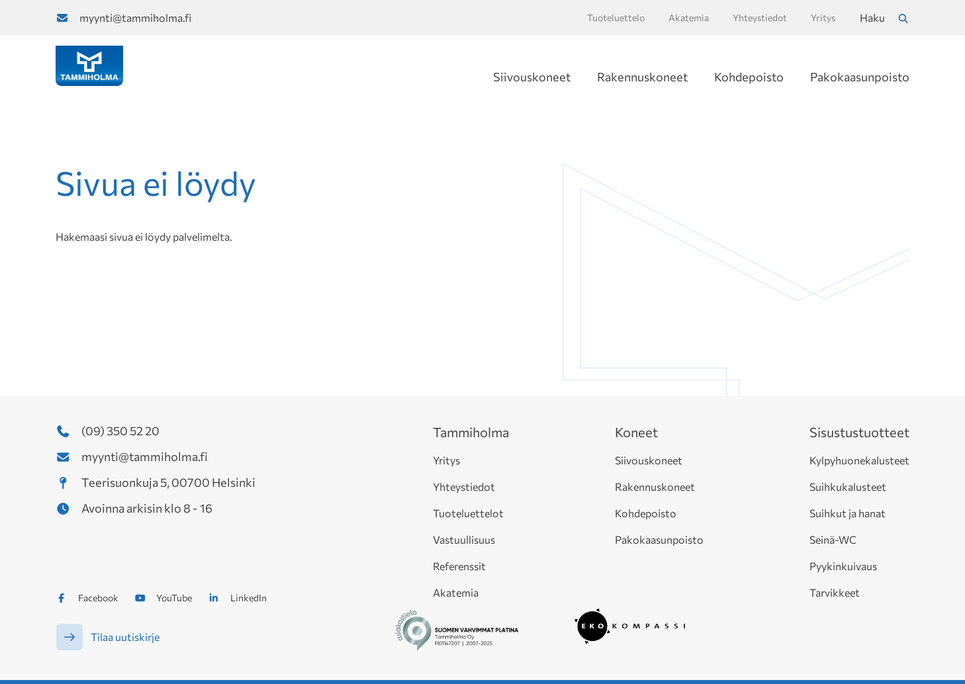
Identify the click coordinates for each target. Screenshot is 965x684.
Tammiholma (471, 432)
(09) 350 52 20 (120, 430)
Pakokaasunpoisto (859, 76)
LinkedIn (248, 597)
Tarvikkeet (834, 592)
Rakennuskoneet (642, 76)
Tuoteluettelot (468, 513)
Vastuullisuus (464, 539)
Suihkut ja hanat (847, 513)
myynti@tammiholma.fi (135, 17)
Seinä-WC (832, 539)
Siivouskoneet (532, 76)
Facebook (98, 597)
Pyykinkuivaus (843, 566)
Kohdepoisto (749, 76)
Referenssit (459, 566)
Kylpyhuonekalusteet (859, 460)
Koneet (636, 432)
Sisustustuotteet (859, 432)
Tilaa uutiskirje (125, 636)
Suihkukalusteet (847, 486)
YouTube (174, 597)
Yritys (446, 460)
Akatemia (456, 592)
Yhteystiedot (464, 486)
